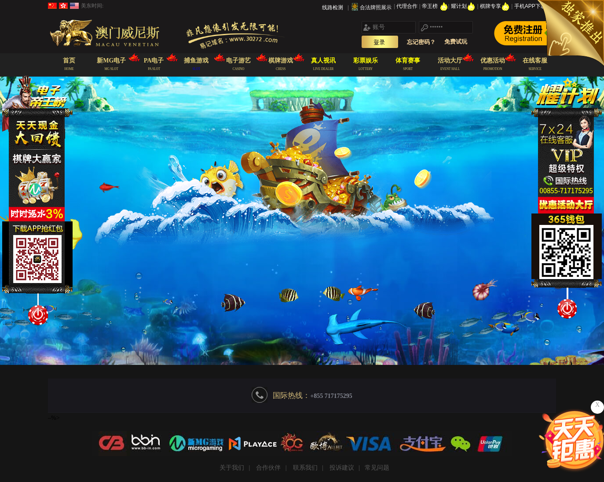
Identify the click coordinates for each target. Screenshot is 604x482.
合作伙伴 (268, 467)
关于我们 (232, 467)
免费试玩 (455, 41)
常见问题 (377, 467)
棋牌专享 (495, 6)
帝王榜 (435, 6)
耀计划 (464, 6)
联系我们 (305, 467)
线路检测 (332, 7)
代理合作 (407, 6)
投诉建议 (341, 467)
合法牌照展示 (376, 7)
